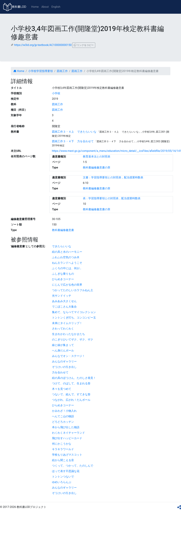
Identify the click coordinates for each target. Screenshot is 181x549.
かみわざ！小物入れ (64, 410)
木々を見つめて (61, 389)
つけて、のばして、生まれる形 (71, 383)
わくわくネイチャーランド (68, 432)
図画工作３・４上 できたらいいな (74, 131)
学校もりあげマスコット (67, 454)
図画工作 (62, 71)
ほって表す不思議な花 (65, 471)
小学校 (56, 93)
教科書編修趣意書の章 (96, 167)
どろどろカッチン (63, 421)
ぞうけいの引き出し (64, 367)
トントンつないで (63, 476)
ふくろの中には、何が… (66, 268)
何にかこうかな (61, 443)
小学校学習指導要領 (40, 71)
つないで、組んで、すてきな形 (71, 394)
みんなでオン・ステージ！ (68, 356)
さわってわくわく (63, 328)
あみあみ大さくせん (64, 301)
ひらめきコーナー (63, 279)
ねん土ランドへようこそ (67, 262)
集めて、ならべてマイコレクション (74, 312)
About (45, 6)
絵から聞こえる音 (63, 460)
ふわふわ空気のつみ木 (65, 257)
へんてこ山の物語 (63, 416)
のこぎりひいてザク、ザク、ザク (72, 339)
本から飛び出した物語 (65, 427)
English (55, 6)
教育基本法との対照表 (96, 156)
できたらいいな (61, 246)
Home (35, 6)
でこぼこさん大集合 (64, 306)
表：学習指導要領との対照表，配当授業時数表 (112, 198)
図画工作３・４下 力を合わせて (73, 141)
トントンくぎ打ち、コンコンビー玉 (74, 317)
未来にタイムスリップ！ (67, 323)
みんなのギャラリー (64, 361)
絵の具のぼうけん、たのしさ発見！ (74, 378)
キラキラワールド (63, 449)
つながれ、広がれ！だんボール (71, 399)
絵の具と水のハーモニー (67, 251)
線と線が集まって (63, 345)
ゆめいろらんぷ (61, 482)
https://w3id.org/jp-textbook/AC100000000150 (43, 45)
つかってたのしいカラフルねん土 (72, 290)
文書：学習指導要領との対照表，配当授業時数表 (113, 177)
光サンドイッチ (61, 295)
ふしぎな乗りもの (63, 273)
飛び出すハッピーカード (67, 438)
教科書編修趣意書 (63, 230)
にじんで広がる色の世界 (67, 284)
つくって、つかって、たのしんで (72, 465)
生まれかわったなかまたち (68, 334)
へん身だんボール (63, 350)
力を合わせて (60, 372)
